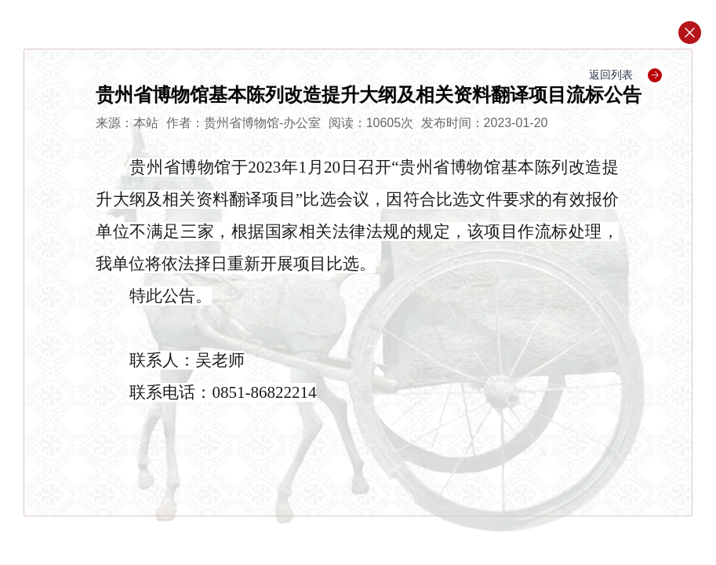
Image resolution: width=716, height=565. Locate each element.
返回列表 (625, 74)
